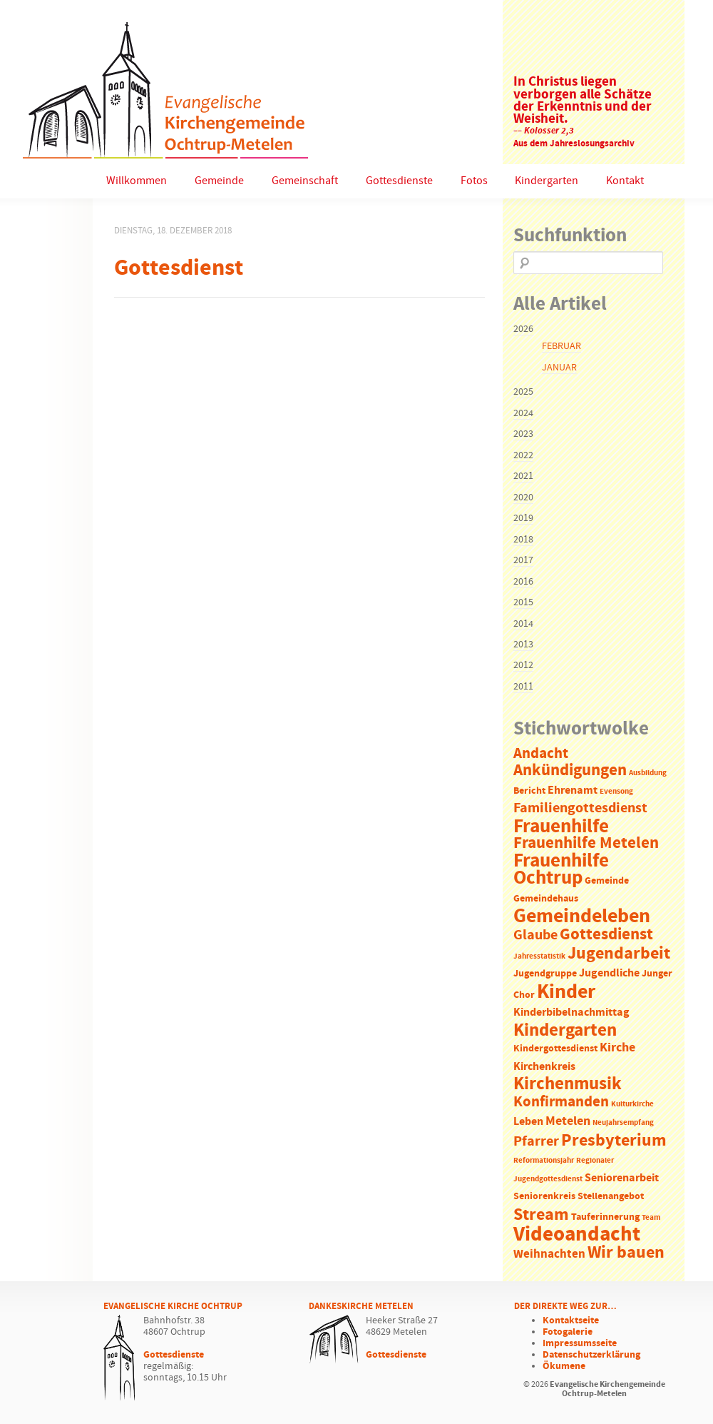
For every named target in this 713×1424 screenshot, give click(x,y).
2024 (523, 413)
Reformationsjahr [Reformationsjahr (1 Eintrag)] (543, 1160)
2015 (523, 602)
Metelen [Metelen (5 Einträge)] (567, 1121)
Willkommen (136, 181)
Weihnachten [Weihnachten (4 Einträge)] (549, 1254)
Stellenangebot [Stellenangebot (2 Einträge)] (611, 1196)
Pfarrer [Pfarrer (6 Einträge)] (536, 1141)
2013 (523, 644)
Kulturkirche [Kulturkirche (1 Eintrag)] (632, 1104)
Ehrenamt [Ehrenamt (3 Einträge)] (572, 790)
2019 (523, 518)
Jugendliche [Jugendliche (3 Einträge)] (609, 973)
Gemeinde (219, 181)
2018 (523, 539)
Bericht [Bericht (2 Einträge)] (529, 791)
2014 (523, 624)
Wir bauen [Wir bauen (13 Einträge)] (626, 1253)
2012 (523, 665)
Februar (561, 346)
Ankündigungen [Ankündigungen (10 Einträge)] (570, 770)
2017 (523, 560)
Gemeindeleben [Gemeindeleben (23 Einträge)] (581, 916)
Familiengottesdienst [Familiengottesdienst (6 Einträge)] (580, 808)
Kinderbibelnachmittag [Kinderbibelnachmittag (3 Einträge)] (571, 1012)
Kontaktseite (571, 1320)
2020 (523, 497)
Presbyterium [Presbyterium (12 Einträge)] (614, 1140)
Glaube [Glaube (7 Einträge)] (535, 935)
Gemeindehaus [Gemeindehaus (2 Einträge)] (545, 899)
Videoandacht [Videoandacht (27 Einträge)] (576, 1234)
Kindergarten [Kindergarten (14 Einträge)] (565, 1031)
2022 (523, 455)
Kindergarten (546, 181)
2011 (523, 686)
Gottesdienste (399, 181)
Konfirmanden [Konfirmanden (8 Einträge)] (561, 1102)
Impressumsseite (580, 1343)
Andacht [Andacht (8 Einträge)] (540, 753)
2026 (523, 329)
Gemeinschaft (305, 181)
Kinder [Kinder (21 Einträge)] (566, 992)
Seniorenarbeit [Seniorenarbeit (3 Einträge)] (622, 1178)
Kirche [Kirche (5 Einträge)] (617, 1048)
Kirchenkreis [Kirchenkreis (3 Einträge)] (544, 1067)
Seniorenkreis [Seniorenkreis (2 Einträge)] (544, 1196)
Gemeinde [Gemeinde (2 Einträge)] (607, 881)
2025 (523, 392)
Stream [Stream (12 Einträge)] (541, 1215)
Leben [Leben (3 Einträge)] (528, 1122)
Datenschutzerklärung (591, 1354)
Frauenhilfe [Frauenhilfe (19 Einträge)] (561, 826)
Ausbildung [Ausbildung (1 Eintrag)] (648, 773)
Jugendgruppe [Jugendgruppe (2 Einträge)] (545, 974)
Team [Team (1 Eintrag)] (651, 1217)
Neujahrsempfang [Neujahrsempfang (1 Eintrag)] (623, 1123)
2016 (523, 581)
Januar (559, 367)
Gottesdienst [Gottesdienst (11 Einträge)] (606, 934)
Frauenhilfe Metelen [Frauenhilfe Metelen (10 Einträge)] (586, 843)
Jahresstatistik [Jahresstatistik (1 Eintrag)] (539, 956)
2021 (523, 476)
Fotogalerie (568, 1332)
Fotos (474, 181)
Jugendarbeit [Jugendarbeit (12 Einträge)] (619, 953)
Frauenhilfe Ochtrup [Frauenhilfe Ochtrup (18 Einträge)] (561, 870)
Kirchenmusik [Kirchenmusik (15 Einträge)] (567, 1084)
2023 (523, 434)
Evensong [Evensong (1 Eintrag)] (616, 791)
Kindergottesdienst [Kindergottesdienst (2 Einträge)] (555, 1049)
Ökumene (564, 1366)
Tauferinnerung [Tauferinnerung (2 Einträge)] (605, 1217)
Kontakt (625, 181)
